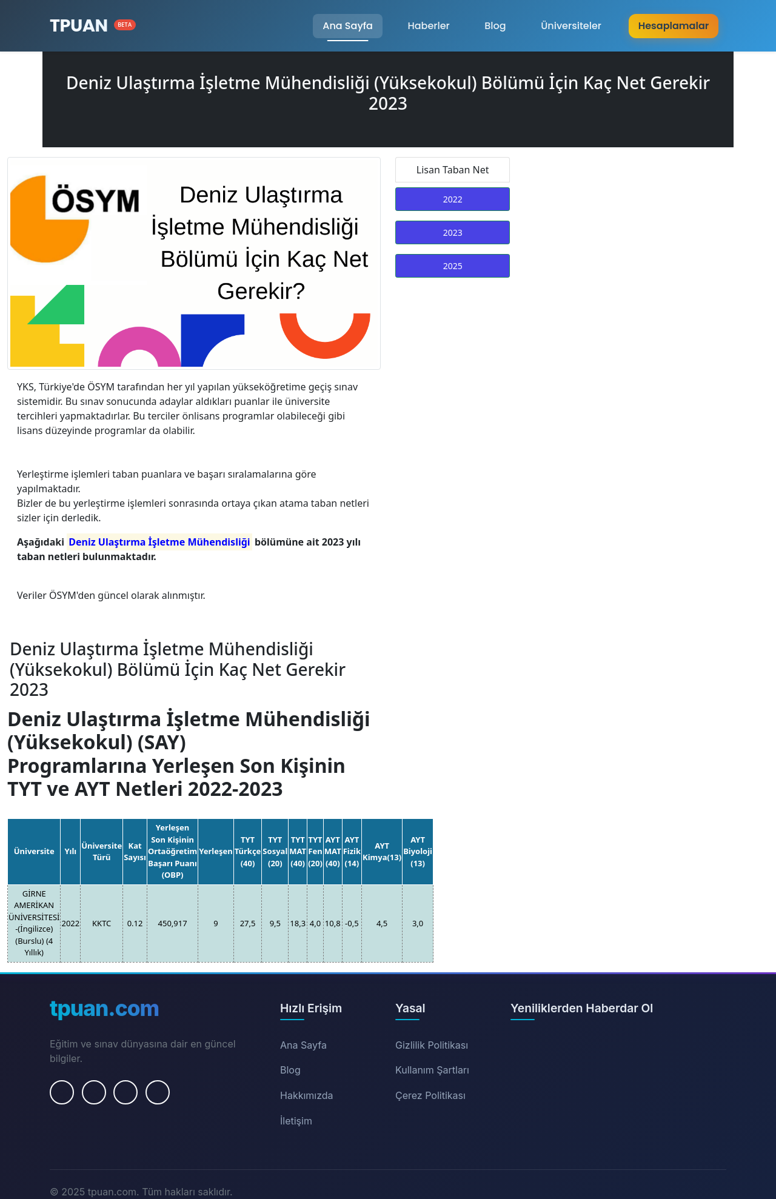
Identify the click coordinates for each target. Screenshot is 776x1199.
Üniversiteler (571, 26)
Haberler (428, 26)
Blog (495, 26)
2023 (453, 232)
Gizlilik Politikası (431, 1045)
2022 (453, 199)
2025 (453, 266)
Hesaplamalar (673, 26)
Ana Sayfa (348, 26)
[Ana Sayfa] (93, 26)
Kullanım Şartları (432, 1070)
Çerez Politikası (430, 1095)
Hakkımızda (306, 1095)
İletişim (296, 1121)
